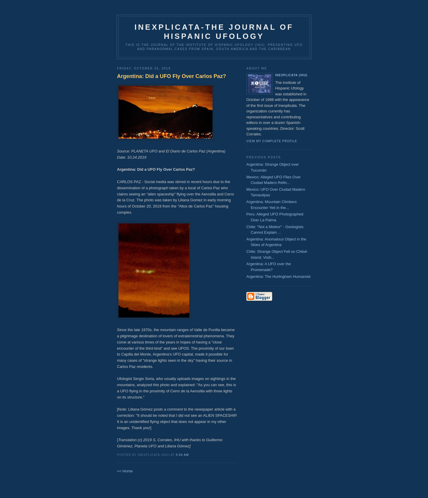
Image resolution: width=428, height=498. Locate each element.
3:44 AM (182, 454)
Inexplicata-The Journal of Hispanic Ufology (213, 32)
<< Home (125, 471)
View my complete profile (271, 141)
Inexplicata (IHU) (291, 75)
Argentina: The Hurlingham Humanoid (278, 276)
